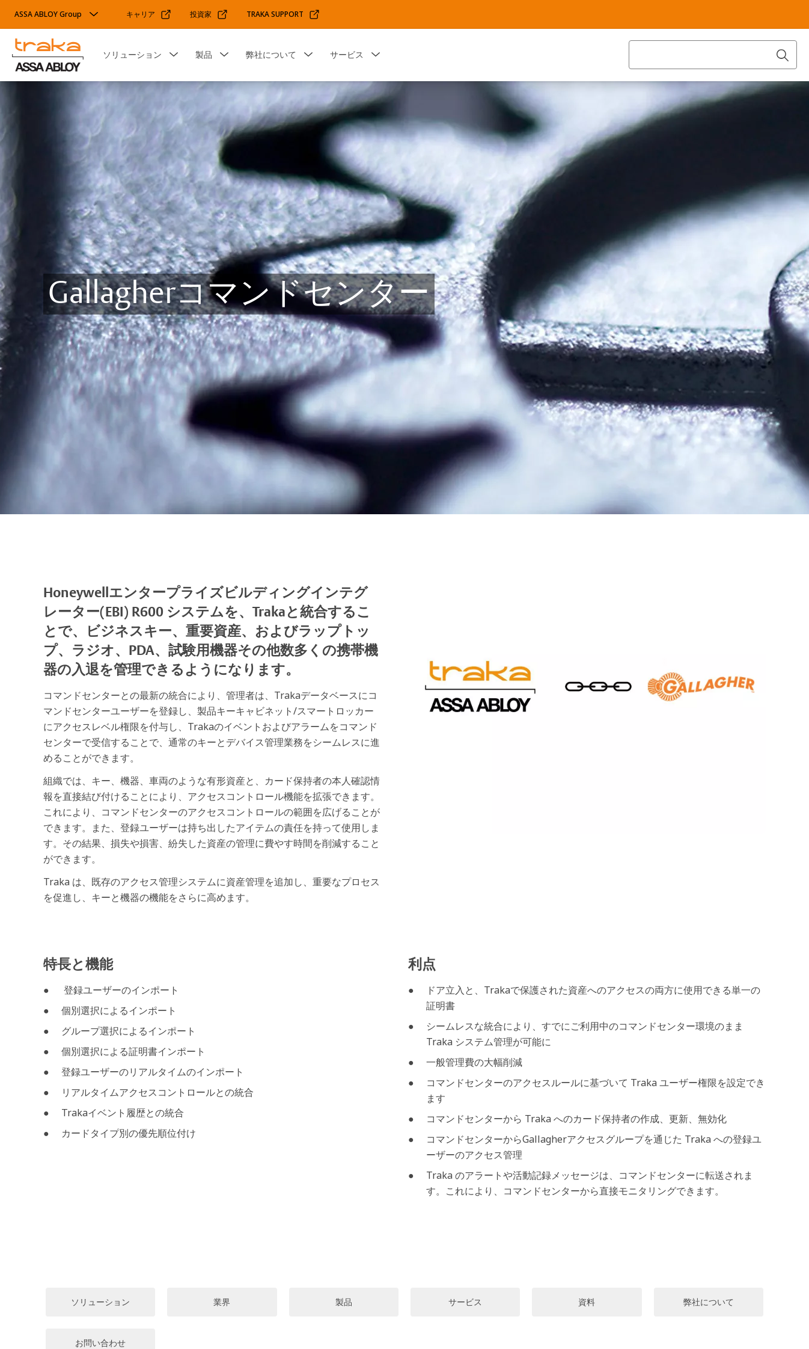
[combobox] (713, 54)
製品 (203, 54)
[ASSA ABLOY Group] (57, 14)
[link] (149, 14)
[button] (173, 55)
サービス (347, 54)
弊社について (271, 54)
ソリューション (132, 54)
